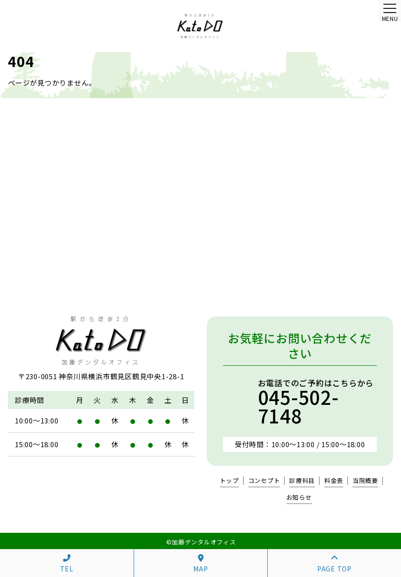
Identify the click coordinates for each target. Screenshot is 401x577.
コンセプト (264, 481)
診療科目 (302, 481)
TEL (67, 563)
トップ (229, 481)
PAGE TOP (334, 563)
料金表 (333, 481)
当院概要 (365, 481)
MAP (200, 563)
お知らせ (299, 498)
